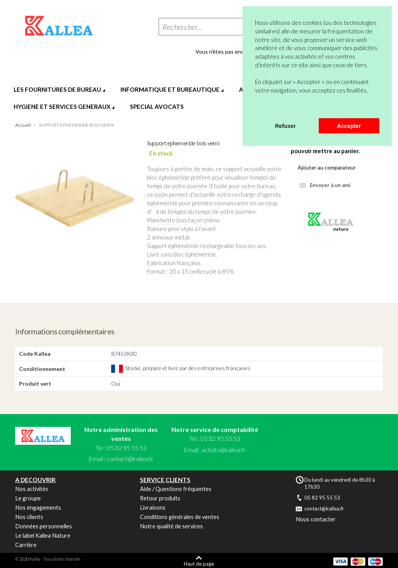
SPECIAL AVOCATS (157, 106)
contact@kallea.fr (130, 458)
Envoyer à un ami (330, 185)
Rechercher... (182, 26)
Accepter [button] (349, 126)
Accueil (23, 125)
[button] (256, 108)
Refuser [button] (285, 126)
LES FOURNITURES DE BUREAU (57, 89)
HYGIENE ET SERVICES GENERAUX (62, 106)
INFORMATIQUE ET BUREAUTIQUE (170, 89)
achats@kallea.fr (224, 449)
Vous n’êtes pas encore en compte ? (239, 51)
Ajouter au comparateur (327, 167)
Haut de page (199, 563)
